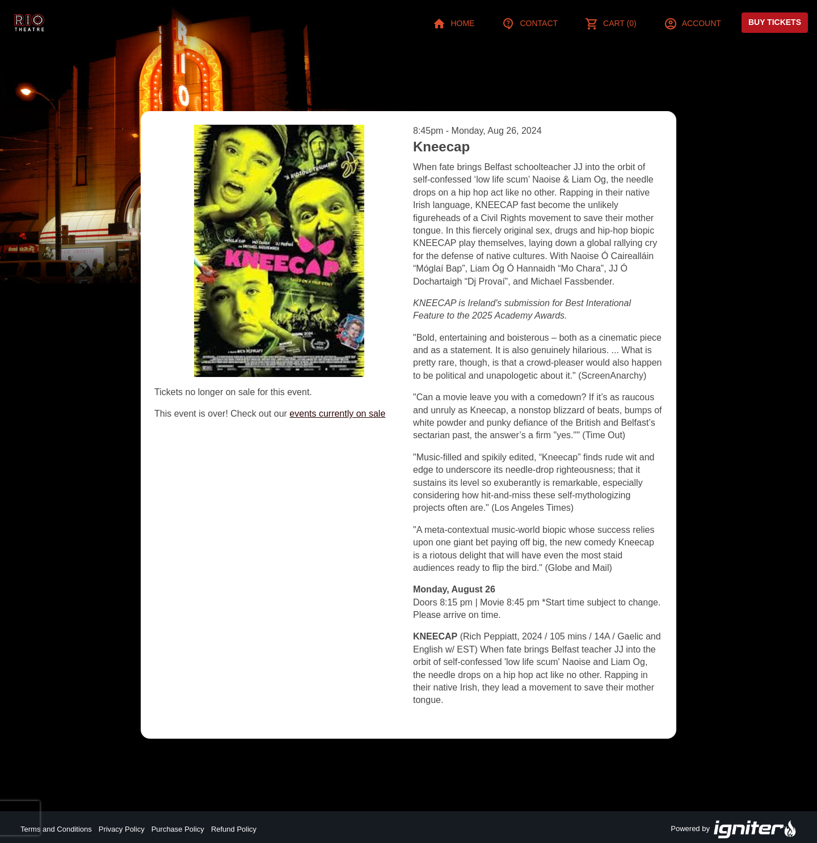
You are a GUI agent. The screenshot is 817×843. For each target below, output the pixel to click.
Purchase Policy (177, 829)
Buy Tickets (774, 22)
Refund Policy (233, 829)
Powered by (734, 829)
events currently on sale (337, 413)
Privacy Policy (122, 829)
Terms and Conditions (56, 829)
